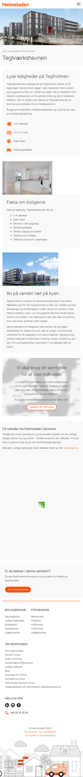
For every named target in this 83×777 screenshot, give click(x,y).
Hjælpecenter (12, 632)
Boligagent (11, 624)
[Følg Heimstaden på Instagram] (13, 706)
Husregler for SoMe (16, 674)
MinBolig (36, 620)
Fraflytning (37, 628)
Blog (7, 670)
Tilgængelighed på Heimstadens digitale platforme (33, 686)
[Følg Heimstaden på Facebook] (19, 706)
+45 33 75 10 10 (19, 712)
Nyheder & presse (15, 678)
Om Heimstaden (14, 650)
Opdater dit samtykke (41, 407)
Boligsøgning (71, 447)
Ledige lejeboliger (15, 620)
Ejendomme (11, 628)
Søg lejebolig (12, 616)
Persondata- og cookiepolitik (40, 731)
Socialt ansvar (13, 654)
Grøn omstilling (13, 658)
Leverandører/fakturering (19, 662)
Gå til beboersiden (18, 589)
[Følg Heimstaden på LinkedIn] (7, 706)
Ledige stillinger (13, 666)
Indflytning (37, 624)
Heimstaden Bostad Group (20, 682)
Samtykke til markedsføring (40, 735)
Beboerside (37, 616)
